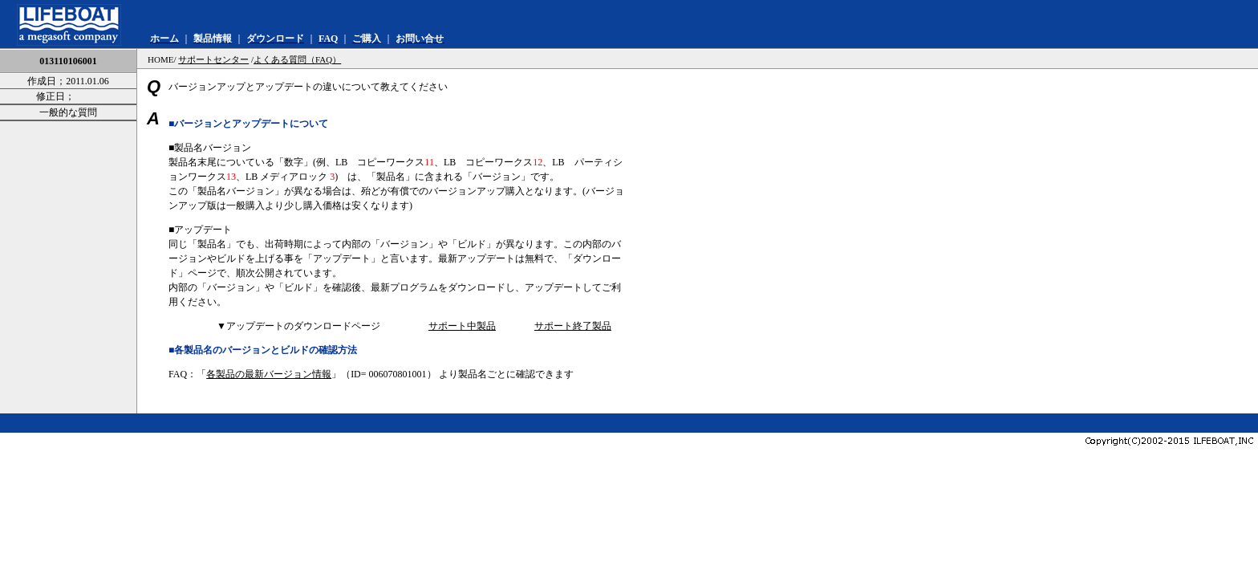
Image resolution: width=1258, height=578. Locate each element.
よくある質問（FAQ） (297, 59)
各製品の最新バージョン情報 (268, 374)
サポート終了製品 (572, 326)
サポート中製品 (462, 326)
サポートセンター (213, 59)
